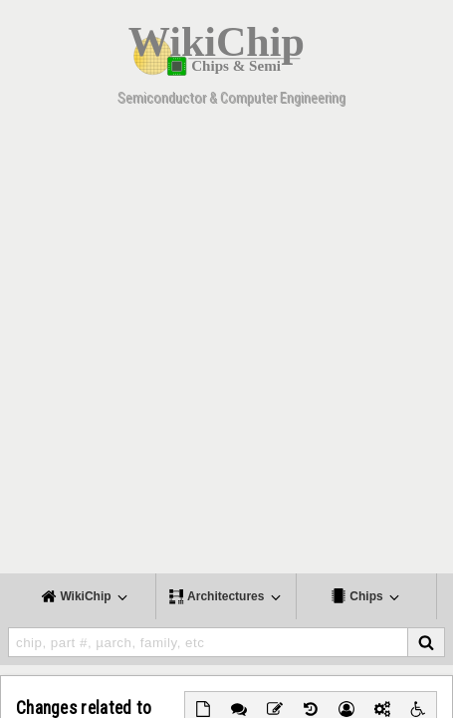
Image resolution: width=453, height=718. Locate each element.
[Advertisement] (226, 346)
